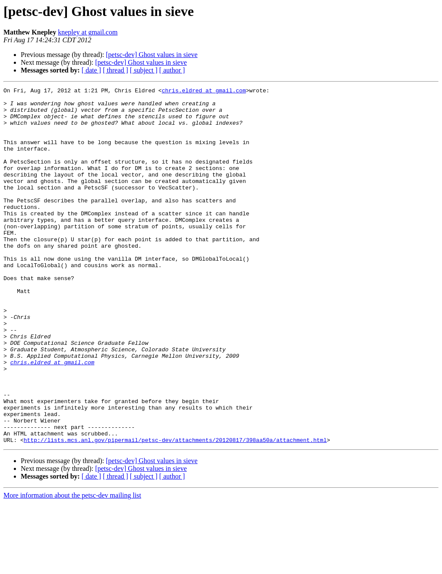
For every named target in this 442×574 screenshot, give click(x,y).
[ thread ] (115, 70)
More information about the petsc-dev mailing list (72, 566)
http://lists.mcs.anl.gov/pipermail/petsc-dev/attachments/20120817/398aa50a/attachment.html (175, 511)
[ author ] (172, 70)
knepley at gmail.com (87, 32)
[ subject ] (144, 70)
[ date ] (91, 70)
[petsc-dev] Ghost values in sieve (151, 54)
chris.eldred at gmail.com (204, 91)
